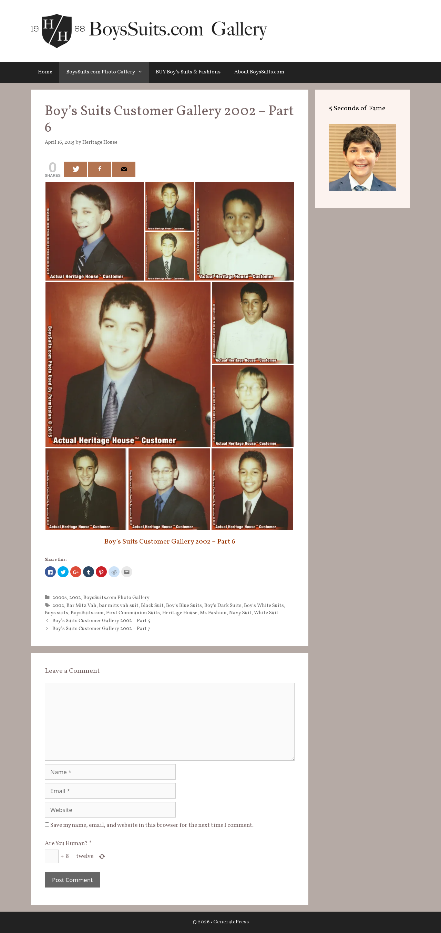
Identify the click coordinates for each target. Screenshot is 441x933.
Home (45, 72)
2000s (59, 597)
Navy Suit (240, 612)
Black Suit (152, 605)
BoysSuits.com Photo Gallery (107, 72)
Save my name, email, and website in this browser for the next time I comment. (152, 825)
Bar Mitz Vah (81, 605)
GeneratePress (231, 922)
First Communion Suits (133, 612)
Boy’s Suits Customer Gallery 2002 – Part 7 (101, 628)
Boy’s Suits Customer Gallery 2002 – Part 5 (101, 620)
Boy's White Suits (264, 605)
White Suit (266, 612)
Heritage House (179, 612)
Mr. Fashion (213, 612)
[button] (142, 72)
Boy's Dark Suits (223, 605)
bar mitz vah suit (119, 605)
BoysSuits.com (87, 612)
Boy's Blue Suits (184, 605)
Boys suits (56, 612)
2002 (75, 597)
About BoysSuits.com (259, 72)
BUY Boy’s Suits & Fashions (188, 72)
